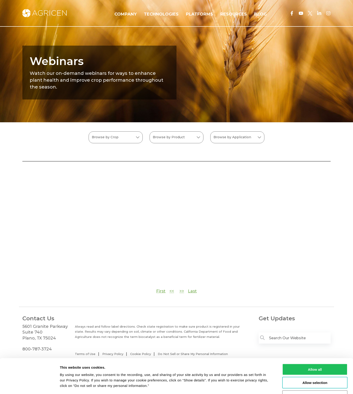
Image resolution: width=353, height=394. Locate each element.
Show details (239, 385)
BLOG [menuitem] (260, 14)
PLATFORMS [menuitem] (199, 14)
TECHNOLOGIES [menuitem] (161, 14)
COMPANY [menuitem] (125, 14)
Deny (315, 381)
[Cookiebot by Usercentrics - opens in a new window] (30, 385)
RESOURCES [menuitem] (233, 14)
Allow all (315, 354)
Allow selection (314, 367)
